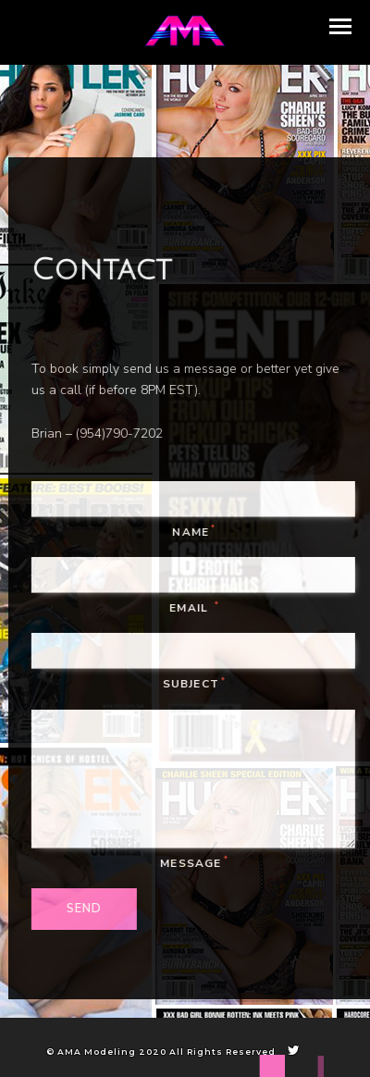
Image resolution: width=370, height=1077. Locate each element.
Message (198, 862)
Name (197, 531)
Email (197, 608)
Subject (198, 683)
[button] (340, 26)
